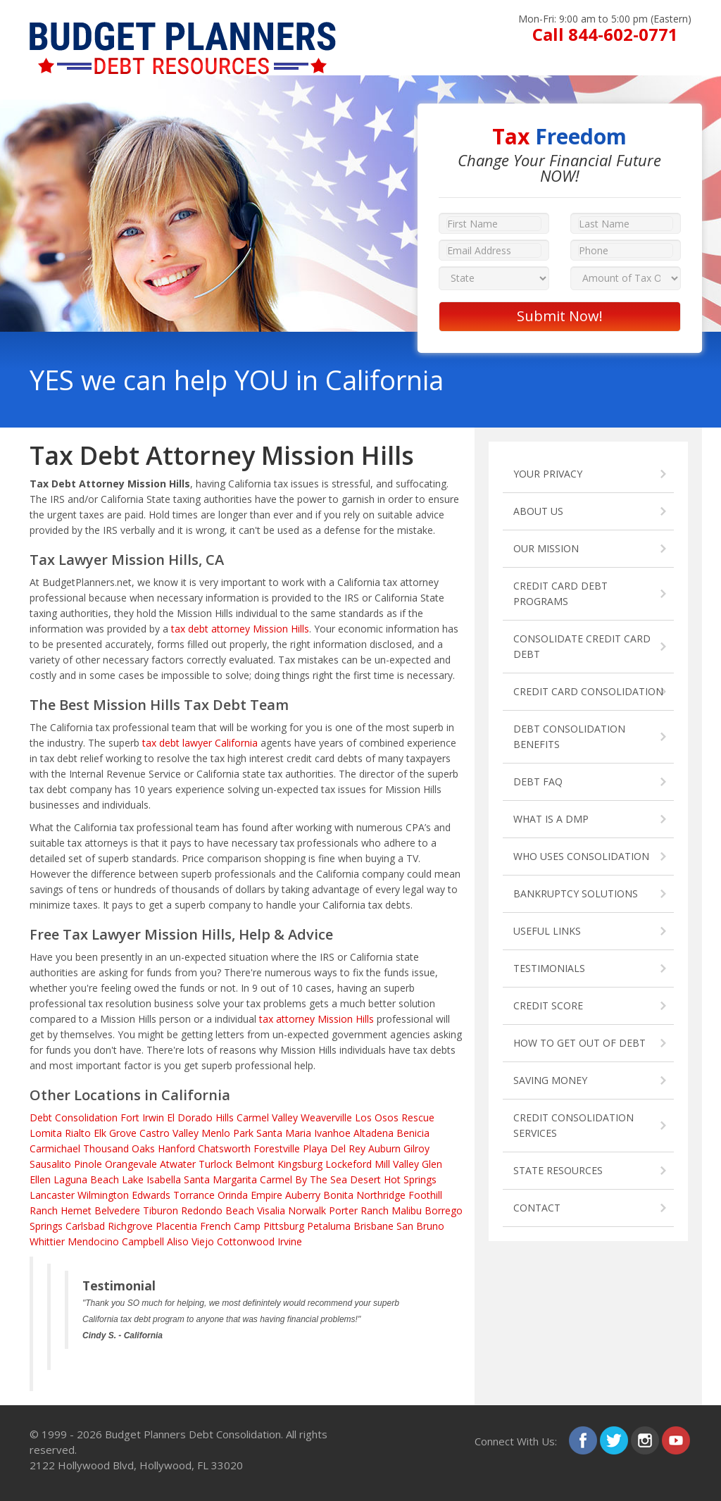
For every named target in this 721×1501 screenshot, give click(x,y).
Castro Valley (169, 1133)
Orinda (233, 1195)
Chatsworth (224, 1148)
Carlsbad (85, 1226)
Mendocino (93, 1241)
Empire (266, 1195)
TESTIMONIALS (549, 968)
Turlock (215, 1164)
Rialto (78, 1133)
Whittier (47, 1241)
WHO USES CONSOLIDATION (581, 856)
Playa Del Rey (334, 1148)
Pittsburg (283, 1226)
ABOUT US (538, 511)
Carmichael (55, 1148)
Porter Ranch (359, 1210)
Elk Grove (115, 1133)
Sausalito (50, 1164)
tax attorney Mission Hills (316, 1019)
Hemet (76, 1210)
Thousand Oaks (119, 1148)
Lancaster (52, 1195)
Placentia (176, 1226)
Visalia (271, 1210)
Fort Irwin (142, 1117)
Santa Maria (283, 1133)
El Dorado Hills (200, 1117)
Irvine (289, 1241)
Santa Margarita (220, 1179)
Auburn (384, 1148)
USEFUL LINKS (547, 931)
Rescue (417, 1117)
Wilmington (103, 1195)
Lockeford (348, 1164)
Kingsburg (299, 1164)
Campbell (143, 1241)
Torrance (194, 1195)
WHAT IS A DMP (551, 819)
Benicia (413, 1133)
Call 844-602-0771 (605, 34)
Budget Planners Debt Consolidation (193, 1434)
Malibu (406, 1210)
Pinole (88, 1164)
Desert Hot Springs (393, 1179)
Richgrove (130, 1226)
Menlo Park (227, 1133)
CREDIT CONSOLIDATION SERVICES (573, 1125)
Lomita (46, 1133)
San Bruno (420, 1226)
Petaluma (329, 1226)
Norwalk (307, 1210)
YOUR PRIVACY (547, 473)
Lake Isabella (151, 1179)
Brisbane (373, 1226)
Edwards (151, 1195)
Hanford (176, 1148)
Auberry (302, 1195)
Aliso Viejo (190, 1241)
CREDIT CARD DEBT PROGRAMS (560, 593)
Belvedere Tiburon (136, 1210)
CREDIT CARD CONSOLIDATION (588, 691)
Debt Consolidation (74, 1117)
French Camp (230, 1226)
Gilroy (416, 1148)
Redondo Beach (217, 1210)
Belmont (255, 1164)
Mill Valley (397, 1164)
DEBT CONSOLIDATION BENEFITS (569, 736)
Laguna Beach (86, 1179)
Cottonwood (246, 1241)
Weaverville (326, 1117)
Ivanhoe (332, 1133)
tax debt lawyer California (200, 742)
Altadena (373, 1133)
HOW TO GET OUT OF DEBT (579, 1043)
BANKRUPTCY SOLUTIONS (575, 893)
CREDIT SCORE (548, 1005)
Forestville (276, 1148)
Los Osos (377, 1117)
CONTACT (536, 1207)
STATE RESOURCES (558, 1170)
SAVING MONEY (550, 1080)
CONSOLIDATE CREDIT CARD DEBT (582, 646)
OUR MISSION (546, 548)
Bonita (338, 1195)
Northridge (381, 1195)
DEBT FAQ (538, 781)
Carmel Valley (267, 1117)
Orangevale (131, 1164)
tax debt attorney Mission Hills (240, 628)
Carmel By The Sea (303, 1179)
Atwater (178, 1164)
